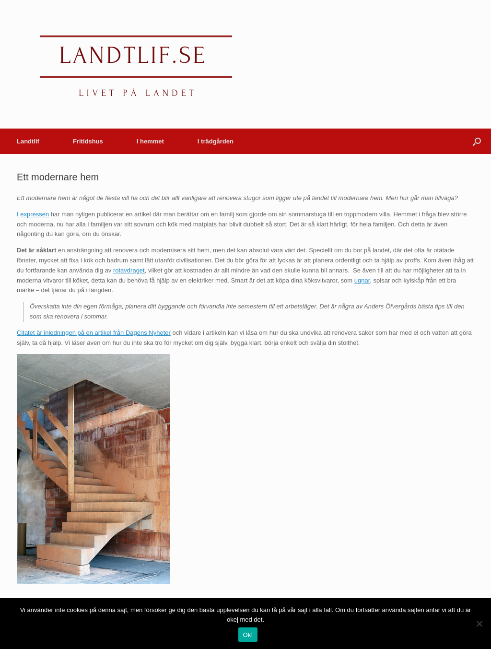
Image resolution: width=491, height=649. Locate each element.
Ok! (248, 634)
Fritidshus (88, 141)
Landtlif (28, 141)
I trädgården (216, 141)
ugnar (362, 280)
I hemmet (150, 141)
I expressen (33, 214)
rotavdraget (129, 270)
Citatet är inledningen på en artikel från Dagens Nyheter (94, 332)
